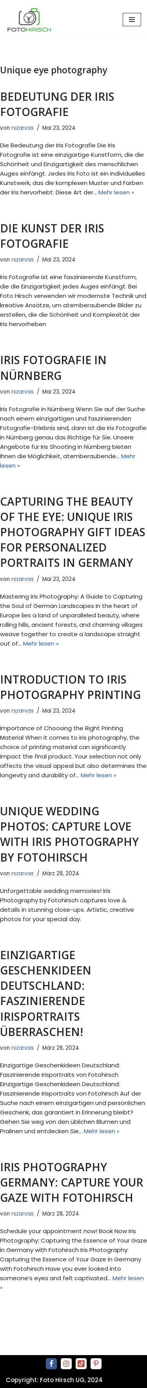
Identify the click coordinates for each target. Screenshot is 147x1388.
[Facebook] (51, 1363)
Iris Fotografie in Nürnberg (53, 367)
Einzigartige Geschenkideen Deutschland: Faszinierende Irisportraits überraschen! (45, 993)
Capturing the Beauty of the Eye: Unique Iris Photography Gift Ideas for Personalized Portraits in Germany (72, 532)
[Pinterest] (96, 1363)
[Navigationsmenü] (132, 19)
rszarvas (22, 128)
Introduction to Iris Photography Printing (70, 687)
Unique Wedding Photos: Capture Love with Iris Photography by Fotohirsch (69, 834)
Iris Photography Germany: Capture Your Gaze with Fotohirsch (71, 1182)
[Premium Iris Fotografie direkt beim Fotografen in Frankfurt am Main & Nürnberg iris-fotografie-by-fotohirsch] (31, 19)
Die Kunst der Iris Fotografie (52, 236)
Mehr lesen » (116, 192)
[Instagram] (66, 1363)
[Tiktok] (81, 1363)
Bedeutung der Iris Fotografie (57, 104)
